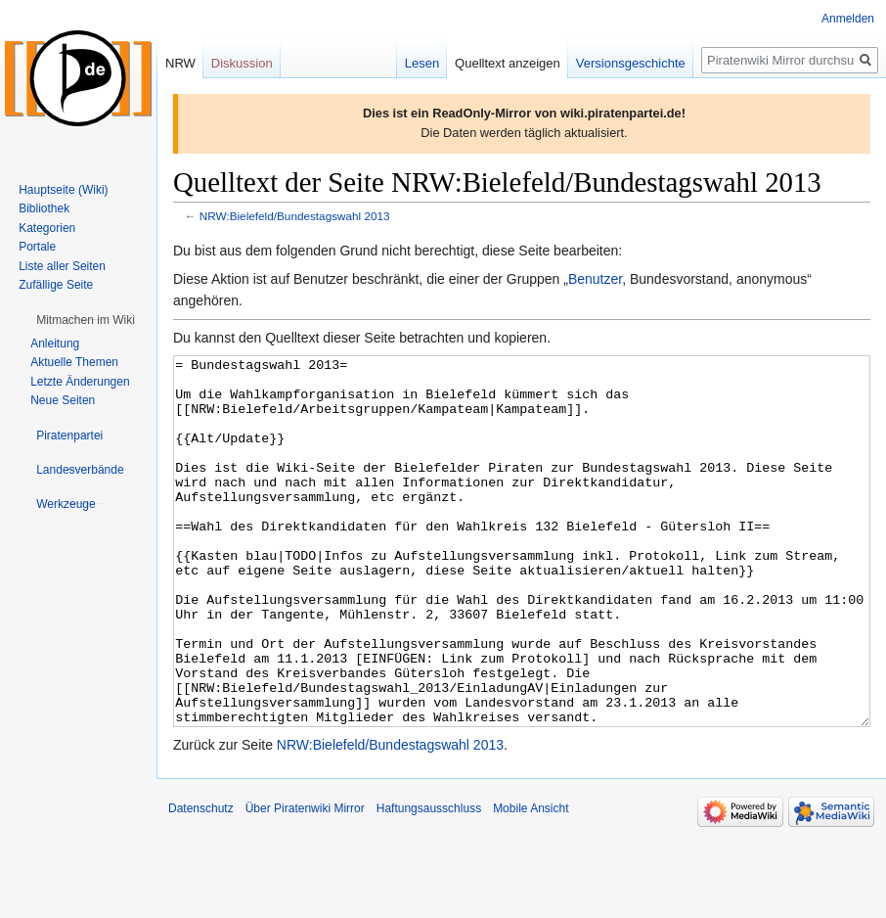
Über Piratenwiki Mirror (305, 882)
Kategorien (47, 228)
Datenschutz (201, 882)
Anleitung (54, 343)
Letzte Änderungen (79, 382)
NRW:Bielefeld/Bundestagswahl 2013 (294, 215)
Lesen (422, 63)
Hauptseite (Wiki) (63, 190)
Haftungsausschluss (429, 882)
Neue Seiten (62, 400)
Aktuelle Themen (74, 362)
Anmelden (847, 18)
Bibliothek (44, 208)
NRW (180, 63)
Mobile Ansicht (530, 882)
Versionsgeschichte (631, 63)
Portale (37, 246)
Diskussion (242, 63)
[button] (85, 320)
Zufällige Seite (56, 285)
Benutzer (595, 279)
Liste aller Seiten (62, 266)
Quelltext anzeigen (507, 63)
